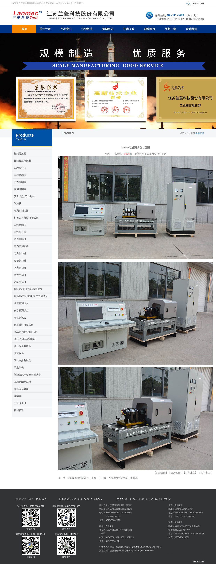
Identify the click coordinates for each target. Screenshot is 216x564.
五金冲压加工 (156, 554)
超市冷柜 (125, 554)
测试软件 (19, 353)
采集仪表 (19, 367)
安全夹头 (112, 558)
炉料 (147, 554)
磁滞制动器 (20, 224)
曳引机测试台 (21, 310)
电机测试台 (20, 317)
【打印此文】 (190, 472)
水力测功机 (20, 267)
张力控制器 (20, 182)
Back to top (198, 561)
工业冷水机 (20, 403)
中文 (188, 3)
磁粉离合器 (20, 167)
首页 (182, 133)
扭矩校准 (19, 410)
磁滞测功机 (20, 239)
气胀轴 (17, 203)
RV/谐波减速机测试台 (25, 331)
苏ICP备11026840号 (141, 547)
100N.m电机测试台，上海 (82, 477)
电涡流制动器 (21, 210)
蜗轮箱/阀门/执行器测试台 (28, 289)
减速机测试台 (21, 303)
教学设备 (103, 558)
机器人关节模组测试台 (26, 217)
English (198, 3)
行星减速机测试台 (23, 324)
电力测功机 (20, 253)
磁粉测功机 (20, 260)
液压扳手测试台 (22, 346)
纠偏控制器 (20, 189)
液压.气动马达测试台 (25, 339)
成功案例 (190, 133)
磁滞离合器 (20, 232)
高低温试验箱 (21, 389)
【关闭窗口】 (205, 472)
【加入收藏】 (175, 472)
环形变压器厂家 (137, 554)
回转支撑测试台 (22, 360)
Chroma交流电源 (184, 554)
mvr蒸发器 (115, 554)
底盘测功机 (20, 274)
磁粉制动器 (20, 174)
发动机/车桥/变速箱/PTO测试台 (31, 296)
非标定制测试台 (22, 381)
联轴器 (17, 396)
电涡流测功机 (21, 246)
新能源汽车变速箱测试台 (27, 374)
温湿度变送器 (169, 554)
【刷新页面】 (160, 472)
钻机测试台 (20, 282)
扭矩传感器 (20, 153)
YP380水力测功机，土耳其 (123, 477)
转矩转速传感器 (22, 160)
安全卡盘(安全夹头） (25, 196)
